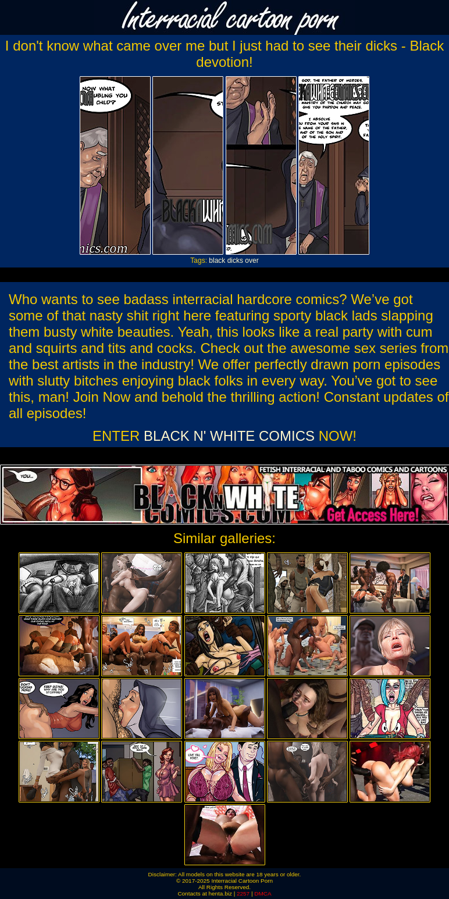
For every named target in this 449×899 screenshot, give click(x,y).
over (251, 260)
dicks (235, 260)
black (217, 260)
